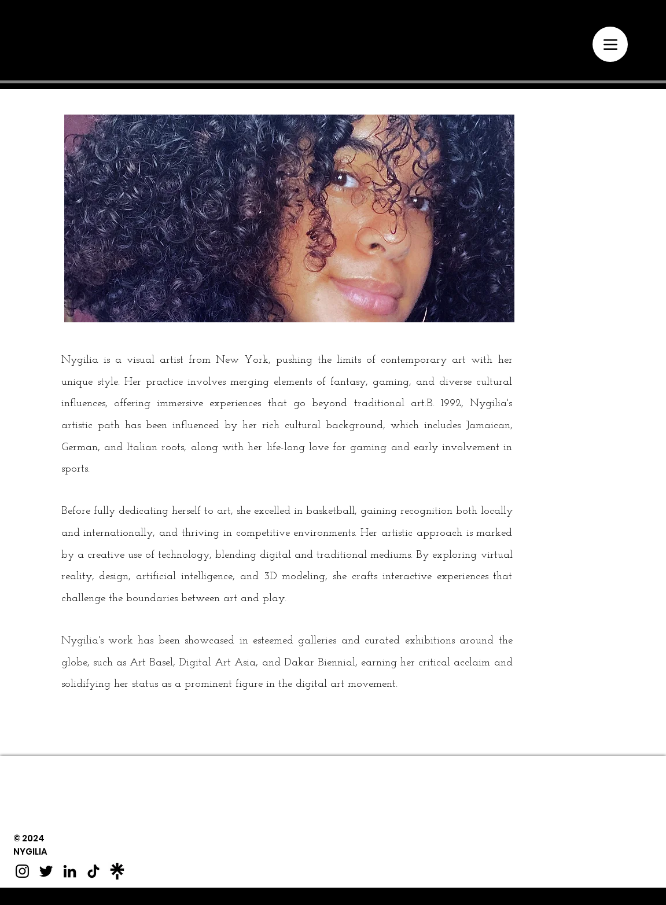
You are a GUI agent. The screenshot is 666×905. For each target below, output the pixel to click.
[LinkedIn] (70, 871)
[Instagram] (22, 871)
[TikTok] (93, 871)
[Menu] (610, 44)
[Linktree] (117, 871)
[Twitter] (46, 871)
